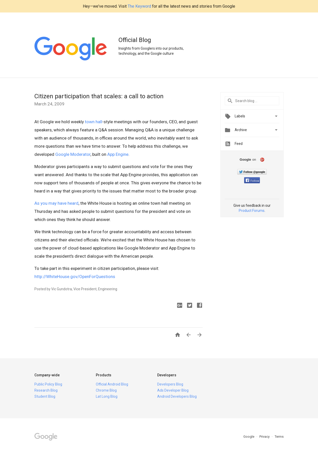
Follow (252, 181)
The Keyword (139, 6)
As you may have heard (56, 203)
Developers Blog (170, 384)
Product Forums (251, 211)
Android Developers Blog (177, 396)
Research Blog (46, 390)
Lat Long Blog (106, 396)
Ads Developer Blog (173, 390)
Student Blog (44, 396)
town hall (93, 121)
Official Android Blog (112, 384)
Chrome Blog (106, 390)
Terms (279, 436)
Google (249, 436)
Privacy (264, 436)
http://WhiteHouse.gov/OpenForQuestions (74, 276)
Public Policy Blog (48, 384)
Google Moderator (72, 154)
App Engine (117, 154)
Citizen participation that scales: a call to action (99, 96)
